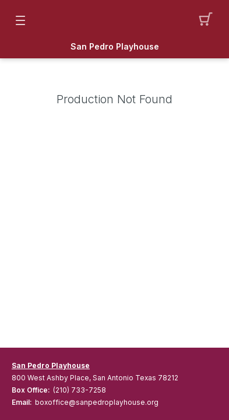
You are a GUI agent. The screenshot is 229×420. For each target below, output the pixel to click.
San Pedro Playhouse (115, 46)
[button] (209, 20)
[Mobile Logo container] (114, 20)
